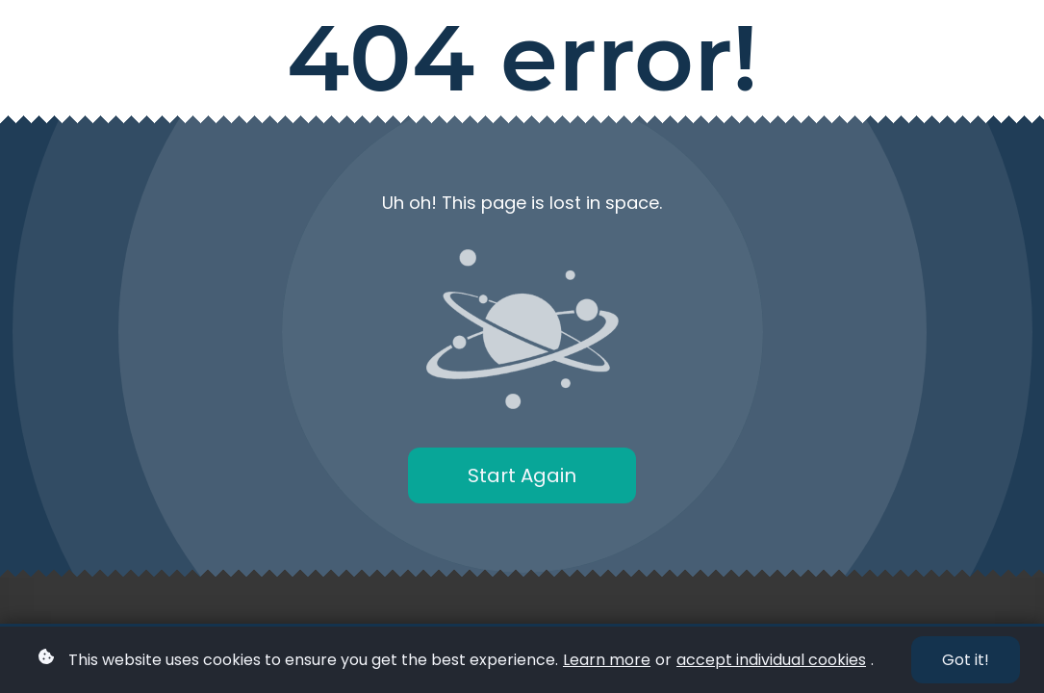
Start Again (522, 475)
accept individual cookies (771, 660)
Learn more (606, 660)
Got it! (965, 660)
